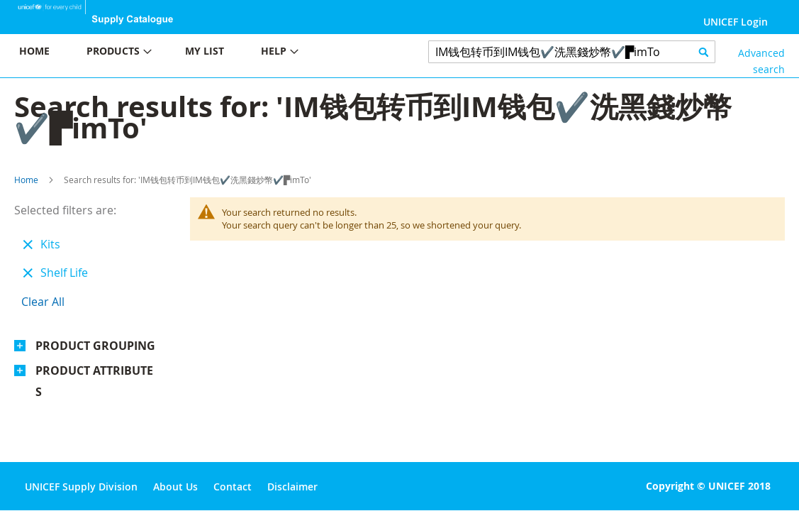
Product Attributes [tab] (94, 381)
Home (26, 179)
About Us (175, 486)
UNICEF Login (735, 21)
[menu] (200, 53)
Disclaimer (292, 486)
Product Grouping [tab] (95, 345)
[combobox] (572, 51)
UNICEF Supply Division (81, 486)
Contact (232, 486)
